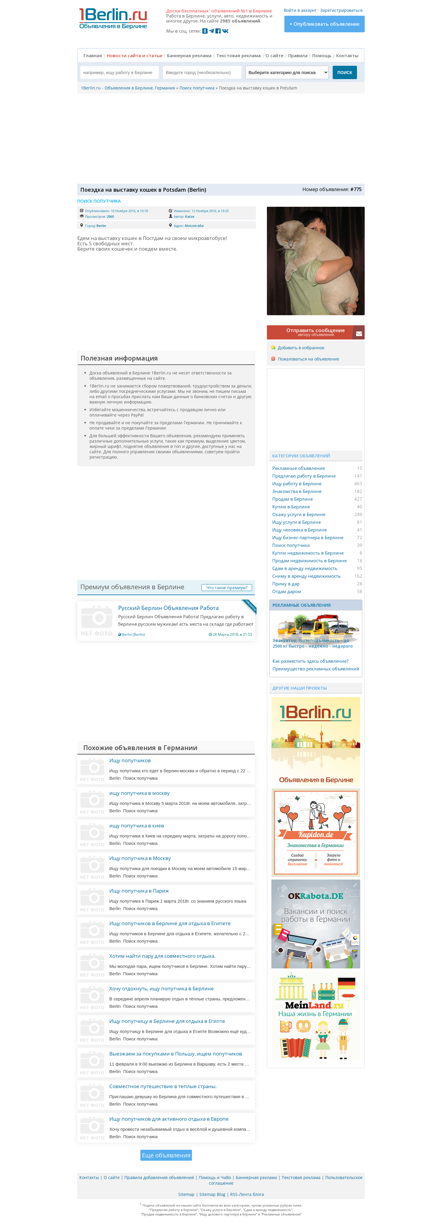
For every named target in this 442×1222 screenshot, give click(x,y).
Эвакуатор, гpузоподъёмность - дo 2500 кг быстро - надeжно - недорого (313, 643)
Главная (93, 55)
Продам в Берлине (292, 499)
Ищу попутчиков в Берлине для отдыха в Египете (170, 923)
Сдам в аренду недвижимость (304, 568)
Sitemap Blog (212, 1194)
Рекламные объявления (298, 468)
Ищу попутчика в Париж (139, 890)
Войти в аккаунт (300, 10)
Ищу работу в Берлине (296, 483)
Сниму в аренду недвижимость (306, 576)
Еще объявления (166, 1155)
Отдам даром (286, 591)
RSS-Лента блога (247, 1194)
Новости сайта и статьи (134, 55)
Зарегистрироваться (341, 10)
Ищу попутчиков (130, 760)
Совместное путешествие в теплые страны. (163, 1086)
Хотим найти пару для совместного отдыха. (162, 955)
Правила (298, 55)
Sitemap (186, 1194)
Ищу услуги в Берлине (296, 522)
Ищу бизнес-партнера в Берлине (307, 537)
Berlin (101, 225)
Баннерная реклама (189, 55)
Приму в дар (286, 584)
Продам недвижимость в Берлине (309, 560)
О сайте (274, 55)
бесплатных (195, 11)
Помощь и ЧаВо (215, 1177)
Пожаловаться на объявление (308, 359)
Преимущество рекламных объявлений (316, 669)
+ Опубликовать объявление (324, 24)
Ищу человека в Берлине (299, 530)
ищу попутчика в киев (136, 825)
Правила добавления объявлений (159, 1177)
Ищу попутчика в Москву (140, 858)
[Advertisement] (219, 138)
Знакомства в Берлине (296, 491)
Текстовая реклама (238, 55)
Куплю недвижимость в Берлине (308, 553)
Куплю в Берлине (291, 507)
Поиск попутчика (291, 545)
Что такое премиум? (226, 587)
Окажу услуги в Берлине (298, 514)
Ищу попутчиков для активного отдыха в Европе (169, 1118)
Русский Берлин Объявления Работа (168, 608)
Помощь (322, 55)
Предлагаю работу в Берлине (304, 476)
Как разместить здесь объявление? (310, 661)
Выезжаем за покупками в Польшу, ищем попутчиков (175, 1053)
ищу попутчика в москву (139, 792)
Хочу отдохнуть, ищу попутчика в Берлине (161, 988)
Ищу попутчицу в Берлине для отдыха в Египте (167, 1021)
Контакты (347, 55)
